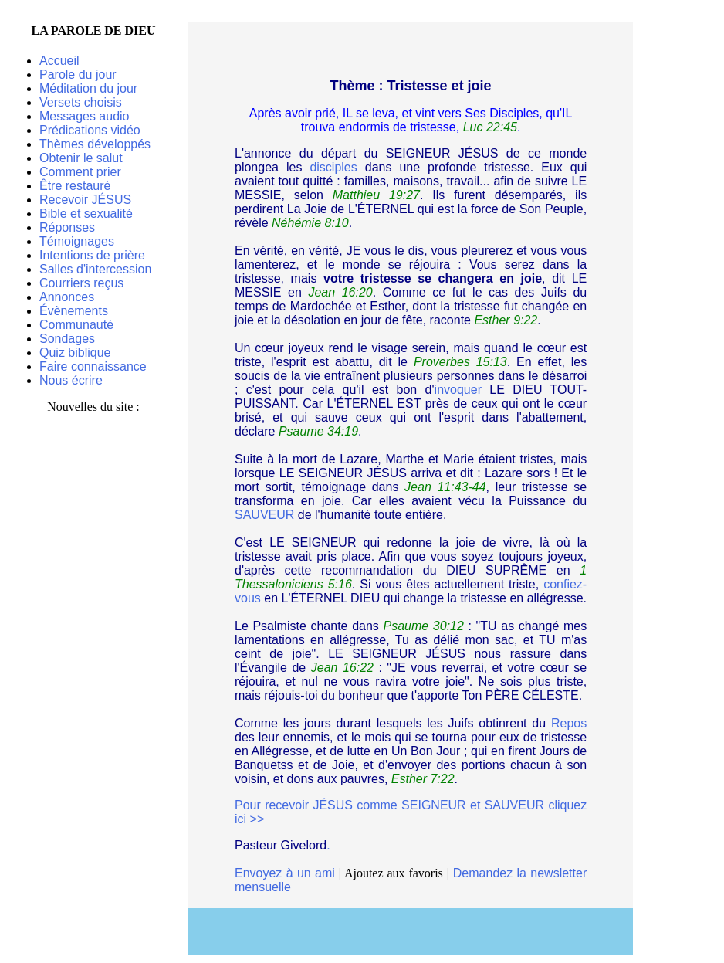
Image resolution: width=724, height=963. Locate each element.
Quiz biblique (75, 352)
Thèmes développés (95, 144)
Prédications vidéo (89, 130)
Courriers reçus (81, 283)
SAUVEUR (264, 514)
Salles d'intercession (95, 269)
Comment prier (80, 171)
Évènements (73, 310)
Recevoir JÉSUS (85, 199)
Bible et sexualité (86, 213)
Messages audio (84, 116)
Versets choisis (80, 102)
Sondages (67, 338)
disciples (333, 167)
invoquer (458, 389)
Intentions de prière (92, 255)
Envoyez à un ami (285, 873)
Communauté (76, 324)
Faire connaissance (93, 366)
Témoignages (76, 241)
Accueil (59, 60)
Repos (569, 723)
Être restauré (74, 185)
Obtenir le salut (81, 157)
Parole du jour (78, 74)
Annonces (66, 296)
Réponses (67, 227)
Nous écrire (71, 380)
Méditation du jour (88, 88)
